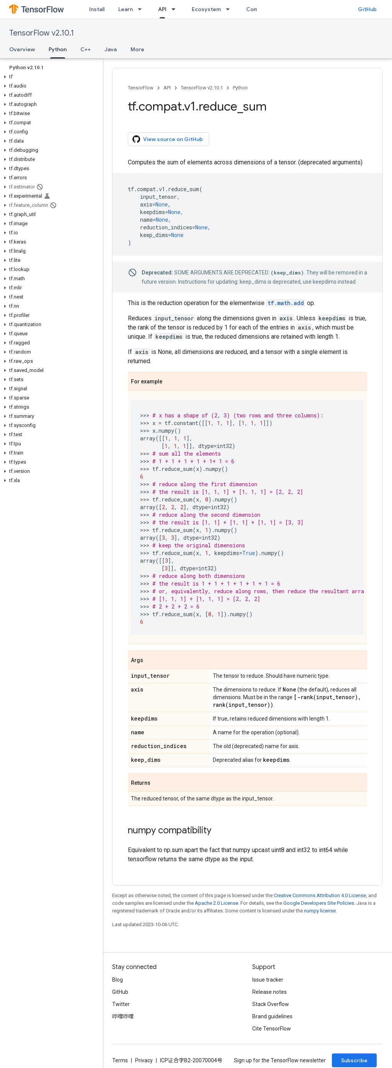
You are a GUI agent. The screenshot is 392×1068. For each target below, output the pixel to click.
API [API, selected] (162, 9)
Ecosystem (206, 9)
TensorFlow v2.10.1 (41, 33)
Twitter (121, 1004)
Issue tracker (267, 980)
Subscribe (354, 1060)
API (167, 88)
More (137, 49)
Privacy (144, 1060)
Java (111, 49)
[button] (50, 76)
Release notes (269, 992)
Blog (117, 980)
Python (240, 88)
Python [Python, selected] (58, 49)
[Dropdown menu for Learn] (142, 9)
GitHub (367, 9)
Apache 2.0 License (216, 903)
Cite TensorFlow (271, 1029)
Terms (120, 1060)
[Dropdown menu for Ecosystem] (230, 9)
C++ (85, 49)
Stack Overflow (270, 1004)
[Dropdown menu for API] (176, 9)
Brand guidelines (272, 1016)
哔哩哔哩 (123, 1016)
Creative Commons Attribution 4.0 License (320, 895)
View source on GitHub (167, 139)
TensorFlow (141, 88)
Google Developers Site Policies (318, 903)
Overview (22, 49)
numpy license (320, 911)
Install (97, 9)
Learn (125, 9)
